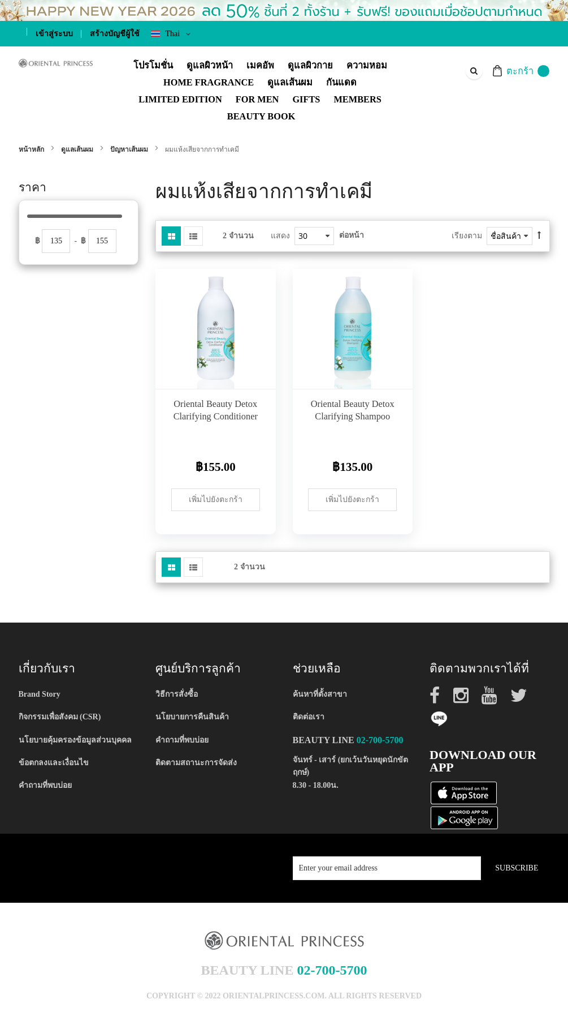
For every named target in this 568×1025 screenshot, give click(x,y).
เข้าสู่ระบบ (54, 33)
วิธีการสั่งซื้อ (176, 694)
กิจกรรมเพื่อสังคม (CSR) (60, 717)
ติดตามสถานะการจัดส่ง (196, 762)
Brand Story (39, 694)
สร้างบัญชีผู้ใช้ (115, 33)
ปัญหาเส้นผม (130, 149)
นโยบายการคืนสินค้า (192, 717)
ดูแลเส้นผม (78, 149)
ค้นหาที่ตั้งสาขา (320, 694)
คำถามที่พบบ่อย (45, 785)
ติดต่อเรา (308, 717)
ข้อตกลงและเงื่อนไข (54, 762)
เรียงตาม (467, 235)
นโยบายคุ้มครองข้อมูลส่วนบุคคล (75, 740)
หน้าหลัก (32, 149)
